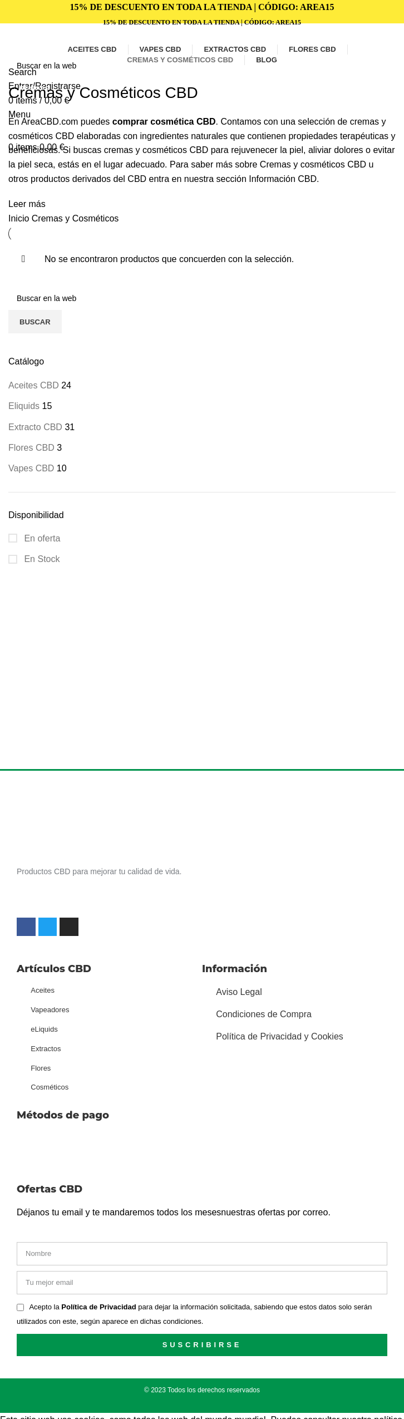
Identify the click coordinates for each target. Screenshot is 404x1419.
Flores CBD (31, 447)
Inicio (20, 218)
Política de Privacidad (99, 1307)
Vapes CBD (31, 468)
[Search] (202, 65)
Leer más (27, 204)
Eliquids (24, 406)
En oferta (41, 538)
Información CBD (283, 179)
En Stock (41, 559)
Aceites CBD (33, 385)
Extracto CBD (35, 427)
